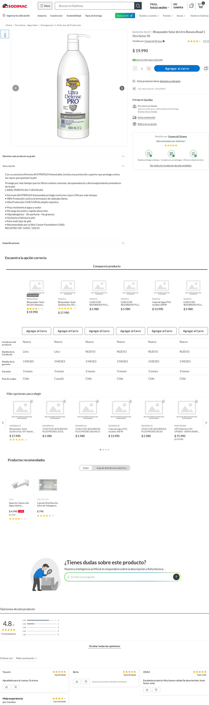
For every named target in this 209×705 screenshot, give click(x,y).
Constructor (56, 15)
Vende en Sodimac (199, 15)
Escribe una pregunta (81, 569)
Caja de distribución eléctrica (111, 460)
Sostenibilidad (74, 15)
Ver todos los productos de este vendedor (171, 165)
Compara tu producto (107, 259)
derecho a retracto (170, 81)
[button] (98, 5)
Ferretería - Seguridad (26, 25)
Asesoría (42, 15)
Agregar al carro (177, 68)
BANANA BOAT (142, 32)
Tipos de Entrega (93, 15)
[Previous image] (23, 84)
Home (9, 25)
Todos (86, 460)
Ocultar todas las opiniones (104, 639)
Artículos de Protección (69, 25)
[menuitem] (147, 15)
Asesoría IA (125, 15)
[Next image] (122, 84)
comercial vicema (177, 136)
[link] (20, 496)
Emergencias (47, 25)
